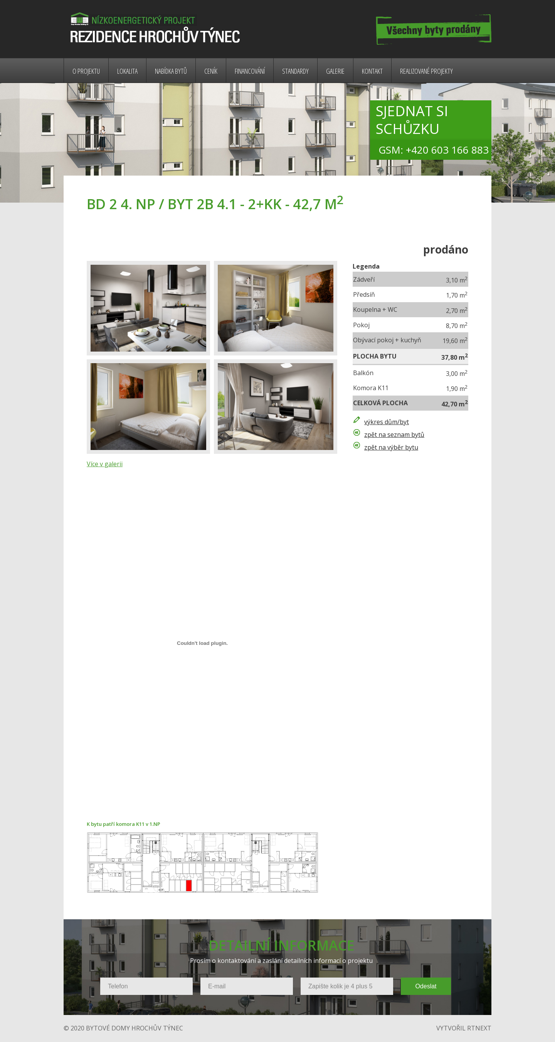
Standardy (295, 71)
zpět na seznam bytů (394, 434)
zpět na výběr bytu (391, 447)
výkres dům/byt (386, 422)
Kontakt (372, 71)
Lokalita (127, 71)
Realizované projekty (426, 71)
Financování (250, 71)
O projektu (86, 71)
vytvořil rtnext (463, 1028)
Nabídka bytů (171, 71)
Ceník (210, 71)
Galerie (335, 71)
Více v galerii (105, 464)
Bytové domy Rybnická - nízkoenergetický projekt (154, 29)
